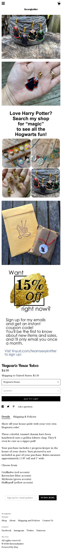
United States (24, 375)
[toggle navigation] (3, 3)
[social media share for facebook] (3, 407)
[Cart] (58, 4)
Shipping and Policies (29, 520)
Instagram (19, 530)
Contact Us (47, 520)
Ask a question (25, 407)
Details (6, 416)
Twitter (30, 530)
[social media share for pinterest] (14, 407)
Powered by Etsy (10, 547)
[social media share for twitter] (8, 407)
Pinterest (40, 530)
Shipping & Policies (24, 416)
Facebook (7, 530)
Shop (4, 520)
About (12, 520)
